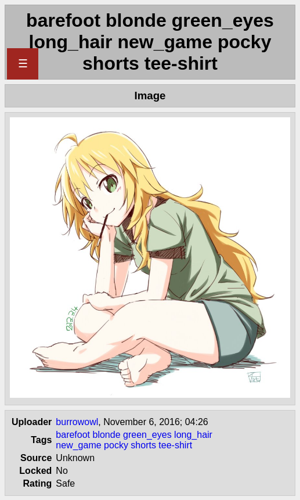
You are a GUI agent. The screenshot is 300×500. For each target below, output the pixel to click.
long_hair (193, 435)
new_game (78, 445)
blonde (107, 435)
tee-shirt (175, 445)
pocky (116, 445)
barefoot (73, 435)
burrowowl (77, 422)
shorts (143, 445)
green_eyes (147, 435)
